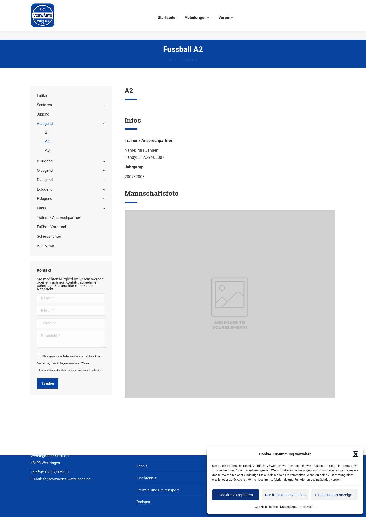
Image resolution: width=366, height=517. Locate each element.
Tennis (142, 466)
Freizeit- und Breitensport (157, 490)
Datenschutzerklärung (89, 370)
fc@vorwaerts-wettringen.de (279, 4)
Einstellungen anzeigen (334, 495)
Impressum (307, 507)
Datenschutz (288, 507)
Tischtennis (146, 478)
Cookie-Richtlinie (266, 507)
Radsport (144, 502)
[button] (355, 454)
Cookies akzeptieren (235, 495)
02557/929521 (322, 4)
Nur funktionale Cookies (285, 495)
